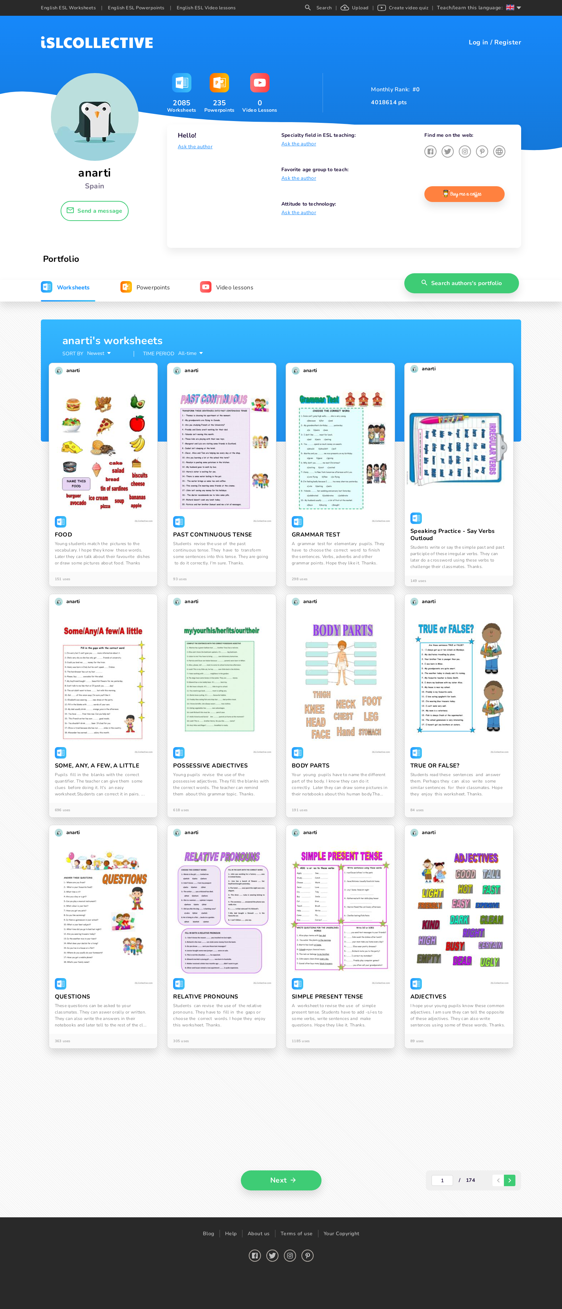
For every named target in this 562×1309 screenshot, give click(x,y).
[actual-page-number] (442, 1180)
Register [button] (507, 42)
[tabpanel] (281, 768)
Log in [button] (479, 42)
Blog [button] (208, 1233)
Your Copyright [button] (341, 1233)
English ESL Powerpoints (136, 8)
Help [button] (231, 1233)
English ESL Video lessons (206, 8)
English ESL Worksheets (68, 8)
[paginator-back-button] (498, 1180)
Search (318, 8)
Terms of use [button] (297, 1233)
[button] (95, 211)
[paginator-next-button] (509, 1180)
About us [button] (259, 1233)
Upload (354, 8)
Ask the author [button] (195, 146)
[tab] (65, 287)
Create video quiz (403, 8)
